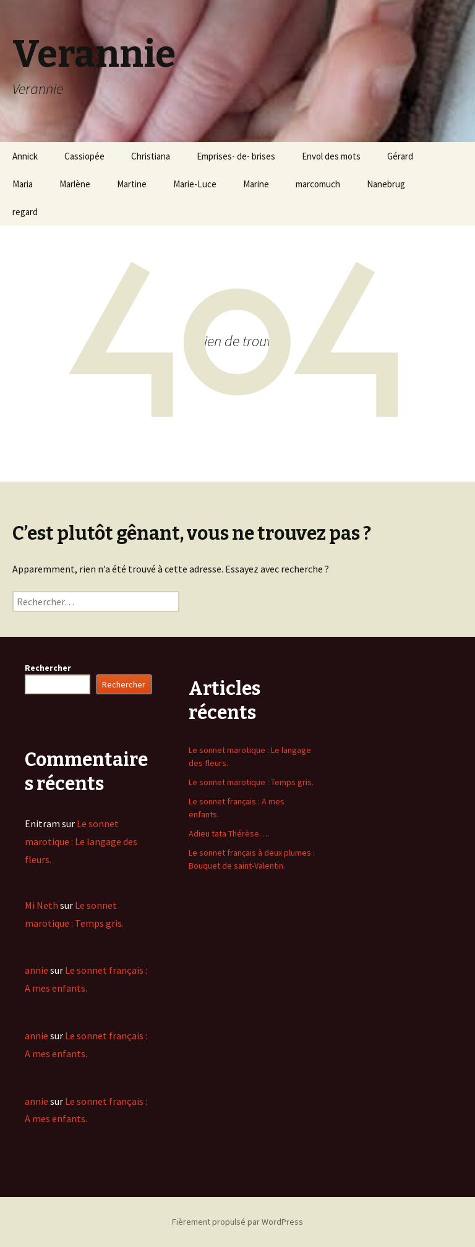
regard (25, 212)
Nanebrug (386, 184)
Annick (25, 156)
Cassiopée (84, 156)
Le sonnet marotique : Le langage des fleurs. (81, 841)
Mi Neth (41, 905)
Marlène (74, 184)
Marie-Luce (194, 184)
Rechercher (48, 667)
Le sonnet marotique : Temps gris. (251, 782)
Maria (22, 184)
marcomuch (318, 184)
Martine (132, 184)
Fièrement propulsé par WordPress (237, 1221)
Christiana (150, 156)
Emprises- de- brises (236, 156)
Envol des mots (331, 156)
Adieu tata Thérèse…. (229, 833)
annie (36, 970)
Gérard (400, 156)
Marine (256, 184)
